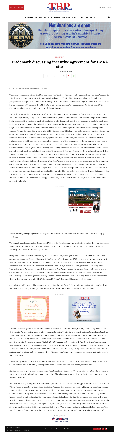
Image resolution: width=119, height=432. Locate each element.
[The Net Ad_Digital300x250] (33, 309)
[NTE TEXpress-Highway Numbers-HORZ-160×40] (59, 419)
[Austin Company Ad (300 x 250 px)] (85, 201)
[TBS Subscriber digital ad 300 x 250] (85, 309)
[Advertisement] (33, 207)
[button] (108, 17)
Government (59, 57)
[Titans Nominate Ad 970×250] (59, 35)
